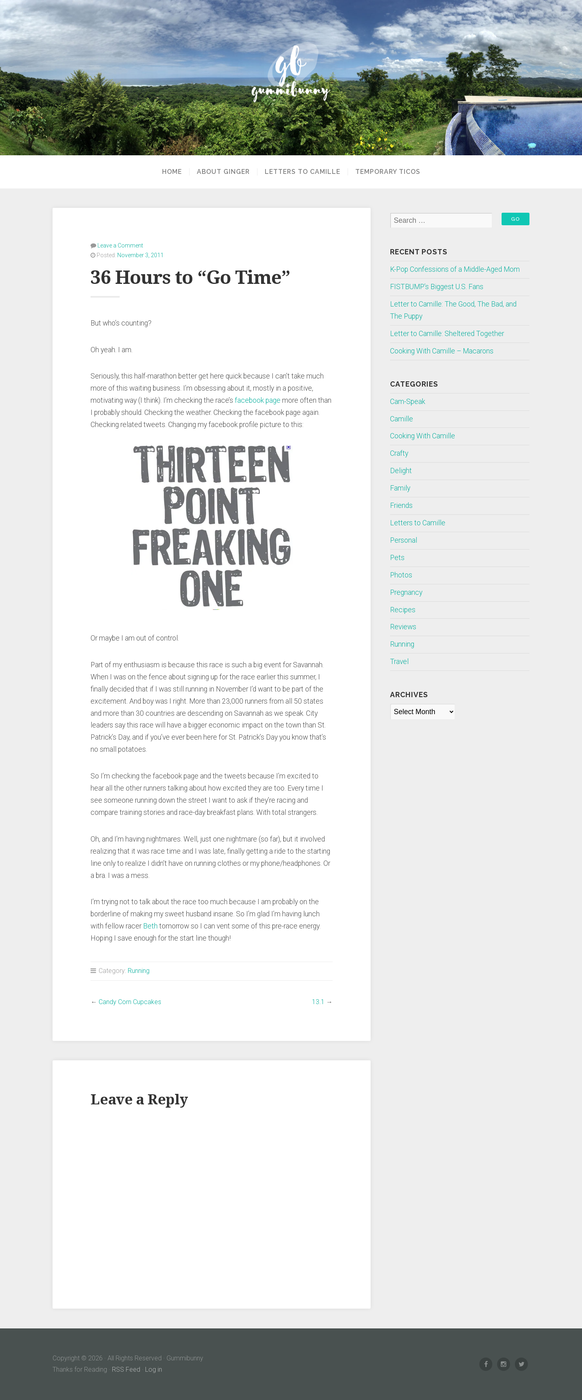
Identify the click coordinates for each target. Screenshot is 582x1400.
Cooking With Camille (422, 436)
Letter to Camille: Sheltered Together (447, 334)
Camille (401, 419)
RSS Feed (126, 1369)
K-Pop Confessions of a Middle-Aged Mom (455, 269)
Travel (399, 662)
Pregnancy (406, 592)
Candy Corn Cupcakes (130, 1002)
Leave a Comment (120, 245)
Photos (401, 575)
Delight (401, 471)
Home (172, 172)
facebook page (257, 400)
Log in (153, 1369)
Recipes (402, 610)
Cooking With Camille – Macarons (441, 351)
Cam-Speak (407, 402)
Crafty (399, 453)
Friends (401, 505)
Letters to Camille (302, 172)
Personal (403, 540)
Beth (150, 926)
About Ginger (223, 172)
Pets (397, 558)
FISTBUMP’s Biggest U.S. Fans (436, 287)
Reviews (403, 627)
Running (139, 971)
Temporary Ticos (387, 172)
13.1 (318, 1002)
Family (400, 488)
